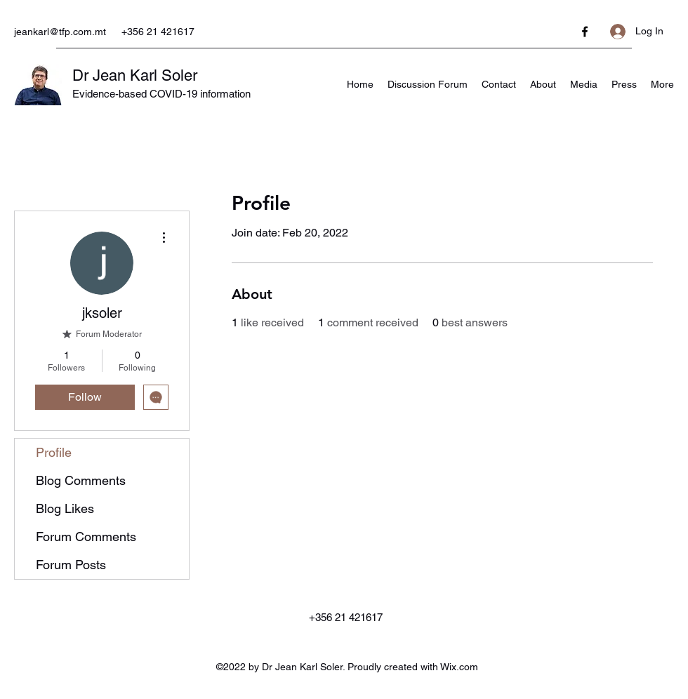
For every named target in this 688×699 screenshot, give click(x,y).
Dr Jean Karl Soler (134, 75)
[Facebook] (585, 32)
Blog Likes (65, 508)
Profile (54, 452)
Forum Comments (86, 536)
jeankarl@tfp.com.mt (60, 31)
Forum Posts (71, 564)
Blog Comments (81, 480)
